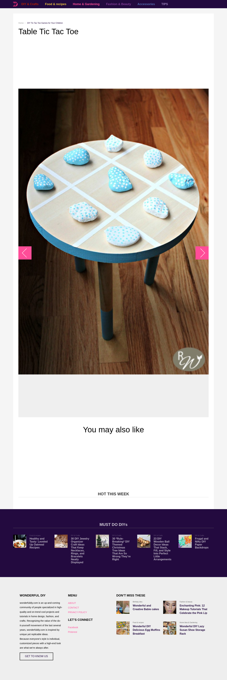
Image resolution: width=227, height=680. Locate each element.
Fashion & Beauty (118, 4)
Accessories (146, 4)
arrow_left (26, 253)
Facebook (73, 627)
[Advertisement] (113, 62)
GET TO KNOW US (36, 656)
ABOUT (72, 603)
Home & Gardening (86, 4)
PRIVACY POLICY (77, 612)
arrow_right (200, 253)
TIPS (164, 4)
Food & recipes (55, 4)
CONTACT (73, 607)
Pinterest (72, 632)
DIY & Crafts (30, 4)
